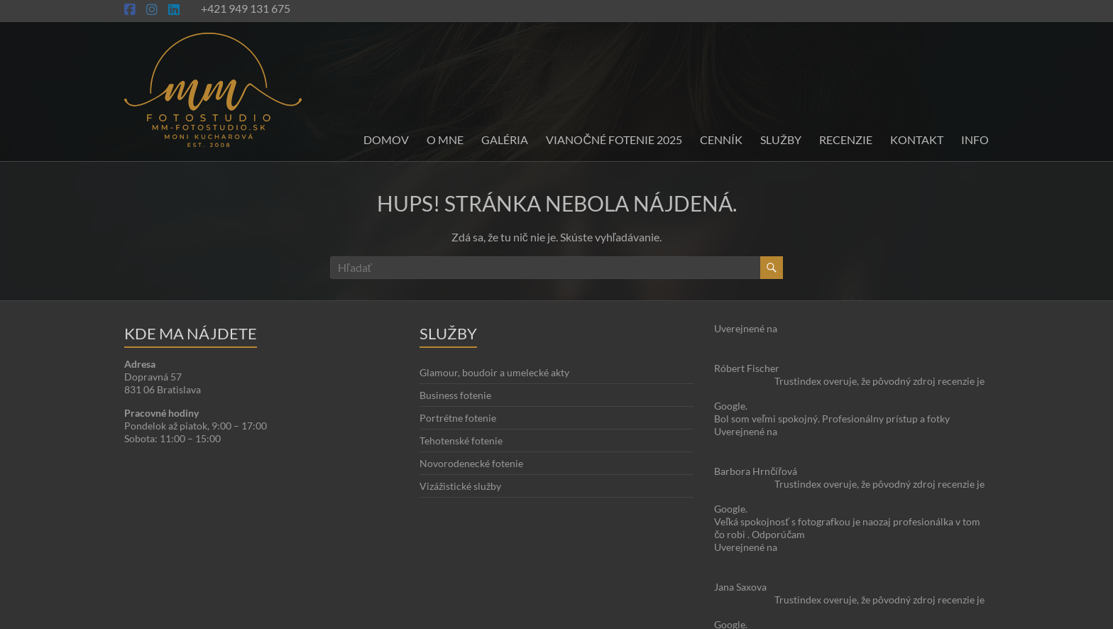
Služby (780, 139)
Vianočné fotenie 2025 (614, 139)
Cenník (721, 139)
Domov (386, 139)
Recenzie (845, 139)
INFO (975, 139)
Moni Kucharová (208, 615)
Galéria (504, 139)
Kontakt (916, 139)
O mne (445, 139)
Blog (939, 589)
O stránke (901, 589)
